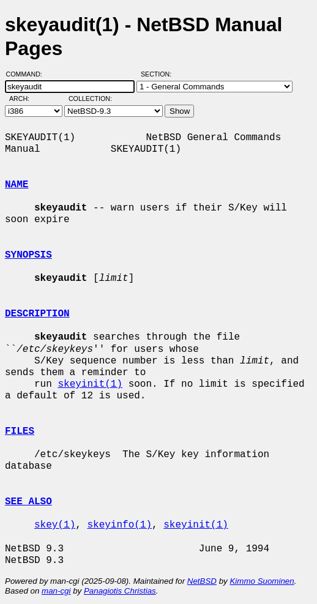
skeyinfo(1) (119, 525)
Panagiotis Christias (120, 590)
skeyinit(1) (90, 384)
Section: (159, 74)
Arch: (24, 98)
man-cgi (56, 590)
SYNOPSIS (28, 255)
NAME (16, 185)
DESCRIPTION (37, 314)
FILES (19, 431)
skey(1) (54, 525)
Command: (28, 74)
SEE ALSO (28, 502)
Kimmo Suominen (261, 581)
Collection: (90, 98)
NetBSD (202, 581)
